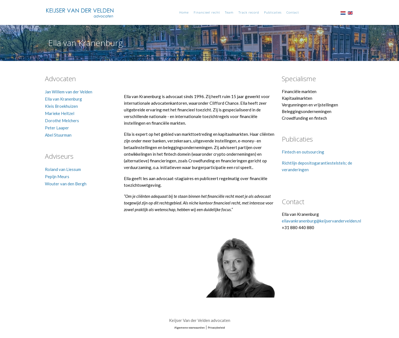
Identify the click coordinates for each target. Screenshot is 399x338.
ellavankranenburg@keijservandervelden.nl (321, 220)
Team (229, 12)
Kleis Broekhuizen (61, 106)
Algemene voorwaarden (189, 327)
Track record (249, 12)
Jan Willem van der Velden (68, 91)
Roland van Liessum (63, 169)
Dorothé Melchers (62, 120)
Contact (293, 12)
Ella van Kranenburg (63, 98)
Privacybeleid (216, 327)
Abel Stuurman (58, 134)
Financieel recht (207, 12)
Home (184, 12)
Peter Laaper (57, 127)
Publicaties (273, 12)
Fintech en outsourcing (303, 151)
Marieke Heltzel (59, 113)
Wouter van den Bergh (65, 183)
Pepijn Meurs (57, 176)
